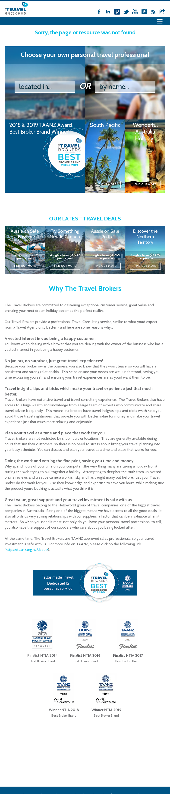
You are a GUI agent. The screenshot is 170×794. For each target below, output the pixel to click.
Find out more (105, 184)
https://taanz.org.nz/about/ (27, 549)
